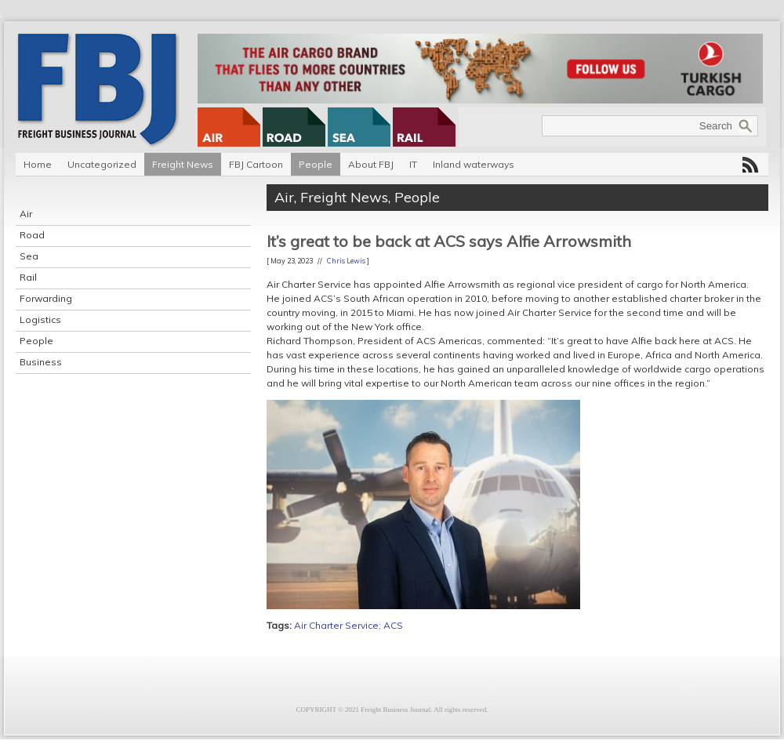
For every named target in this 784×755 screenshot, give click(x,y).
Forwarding (46, 298)
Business (41, 362)
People (315, 164)
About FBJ (371, 164)
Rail (28, 277)
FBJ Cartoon (256, 164)
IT (413, 164)
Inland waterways (473, 164)
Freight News (182, 164)
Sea (29, 256)
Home (38, 164)
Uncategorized (101, 164)
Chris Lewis (346, 260)
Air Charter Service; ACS (348, 625)
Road (32, 235)
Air (26, 214)
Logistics (40, 319)
